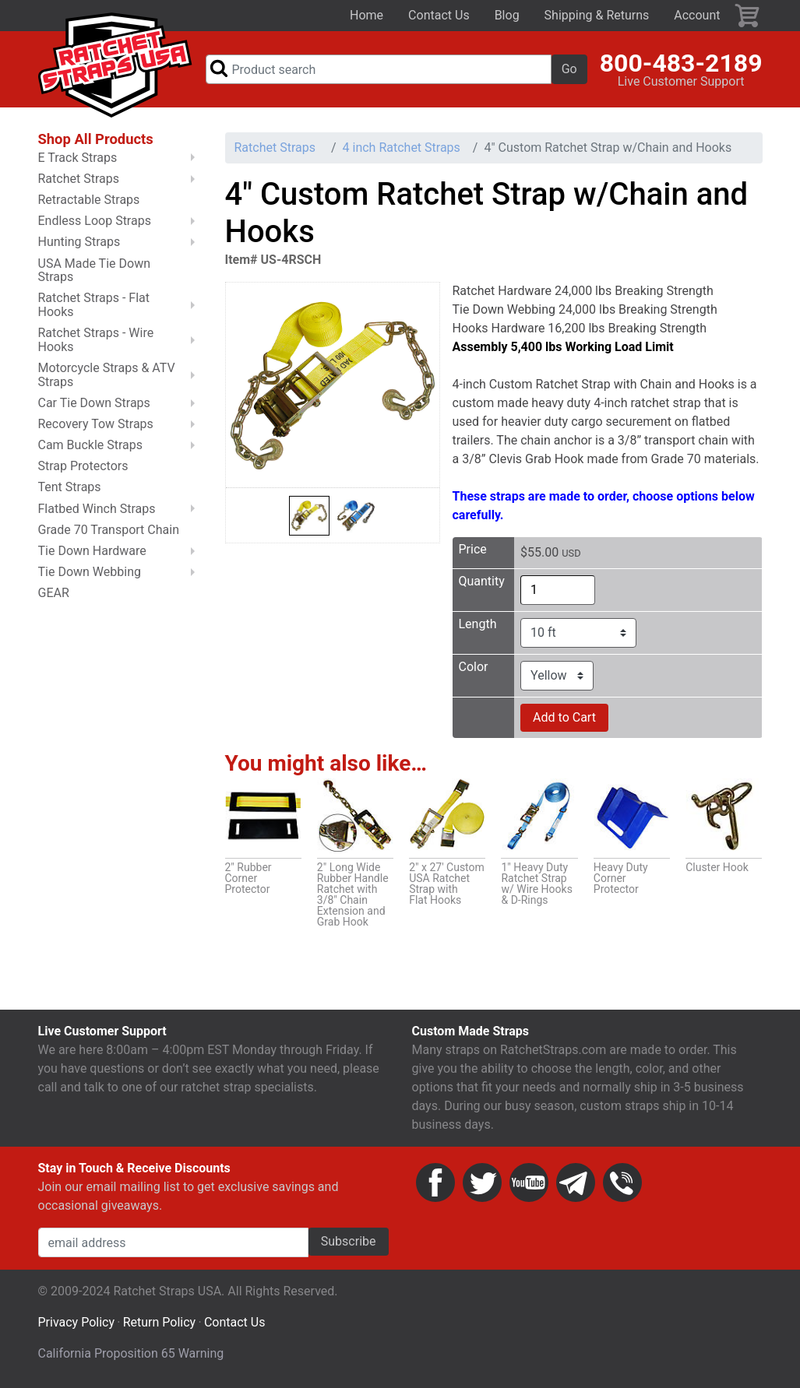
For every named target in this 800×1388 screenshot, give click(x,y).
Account (697, 15)
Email (575, 1182)
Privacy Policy (76, 1322)
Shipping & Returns (597, 15)
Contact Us (439, 15)
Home (366, 15)
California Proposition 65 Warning (131, 1353)
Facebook (435, 1182)
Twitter (482, 1182)
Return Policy (159, 1322)
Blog (507, 15)
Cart (748, 15)
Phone (622, 1182)
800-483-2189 (681, 63)
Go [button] (569, 68)
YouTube (529, 1182)
